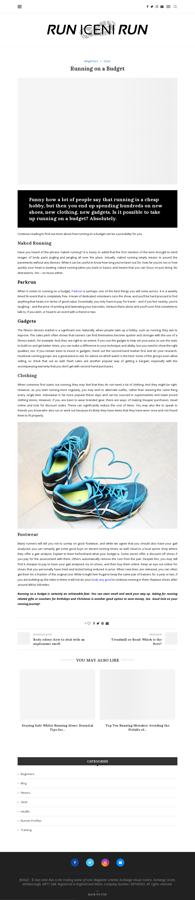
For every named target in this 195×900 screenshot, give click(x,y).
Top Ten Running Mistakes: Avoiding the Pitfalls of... (137, 727)
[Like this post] (88, 623)
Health (25, 811)
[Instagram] (157, 6)
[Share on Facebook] (94, 623)
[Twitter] (152, 6)
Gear (24, 802)
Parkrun (77, 291)
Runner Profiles (31, 821)
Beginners (27, 774)
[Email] (162, 6)
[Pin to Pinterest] (102, 623)
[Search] (175, 6)
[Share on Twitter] (98, 623)
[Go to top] (97, 894)
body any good (102, 580)
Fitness (25, 793)
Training (26, 830)
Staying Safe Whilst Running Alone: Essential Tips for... (57, 727)
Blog (23, 783)
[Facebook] (147, 6)
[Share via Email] (107, 623)
